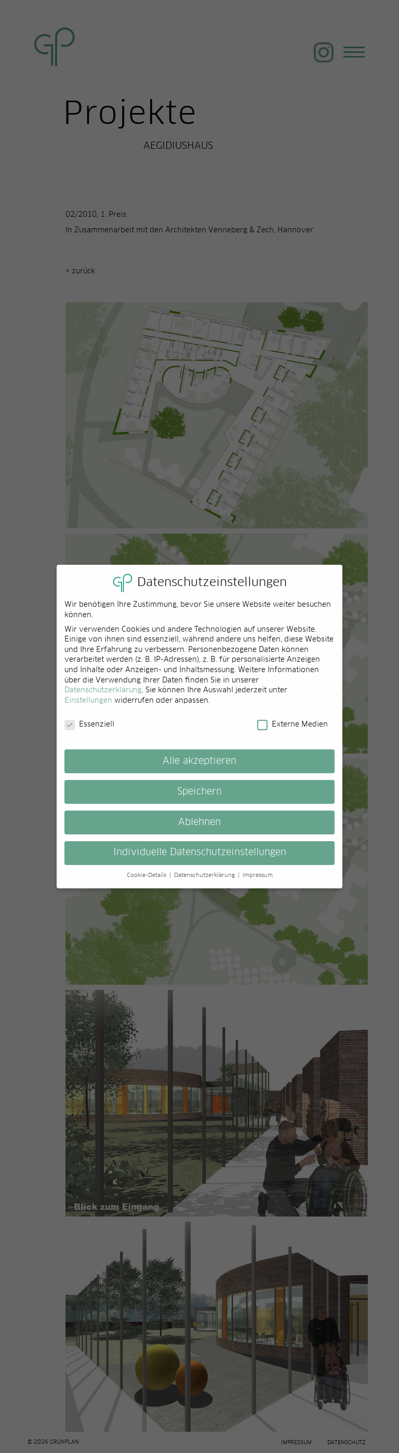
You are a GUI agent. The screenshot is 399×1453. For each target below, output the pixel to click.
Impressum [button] (258, 882)
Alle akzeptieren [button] (199, 767)
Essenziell (89, 731)
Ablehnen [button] (199, 828)
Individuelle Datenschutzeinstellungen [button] (199, 859)
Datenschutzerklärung (103, 697)
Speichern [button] (199, 798)
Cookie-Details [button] (147, 882)
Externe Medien (292, 731)
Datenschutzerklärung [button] (205, 882)
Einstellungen (88, 706)
